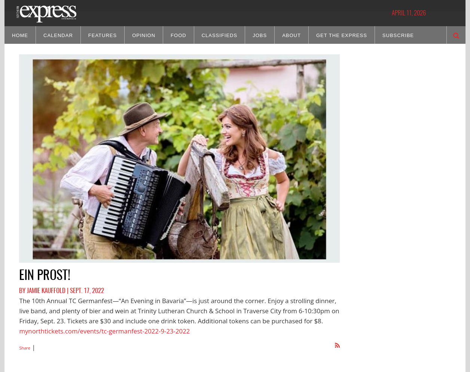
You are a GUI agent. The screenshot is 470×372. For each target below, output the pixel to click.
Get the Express (341, 35)
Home (20, 35)
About (291, 35)
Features (102, 35)
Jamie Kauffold (46, 291)
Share (24, 348)
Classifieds (220, 35)
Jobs (260, 35)
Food (178, 35)
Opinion (143, 35)
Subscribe (398, 35)
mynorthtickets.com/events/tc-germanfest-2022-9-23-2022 (104, 331)
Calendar (58, 35)
